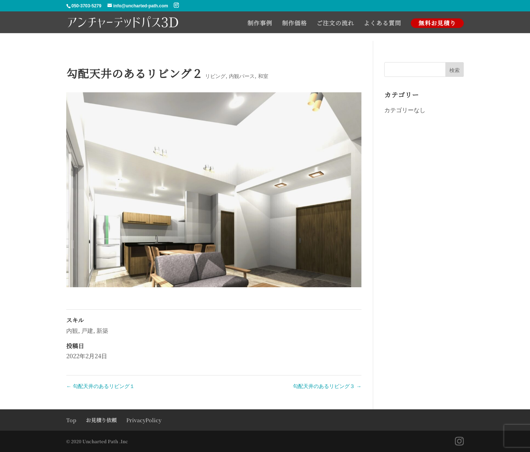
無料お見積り (437, 23)
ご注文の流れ (335, 24)
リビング (215, 75)
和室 (263, 75)
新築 (102, 330)
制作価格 (294, 24)
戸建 (87, 330)
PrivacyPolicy (144, 420)
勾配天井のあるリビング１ (100, 385)
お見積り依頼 (101, 420)
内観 (72, 330)
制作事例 (259, 24)
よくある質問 (382, 24)
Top (71, 420)
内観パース (242, 75)
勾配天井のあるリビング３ (327, 385)
